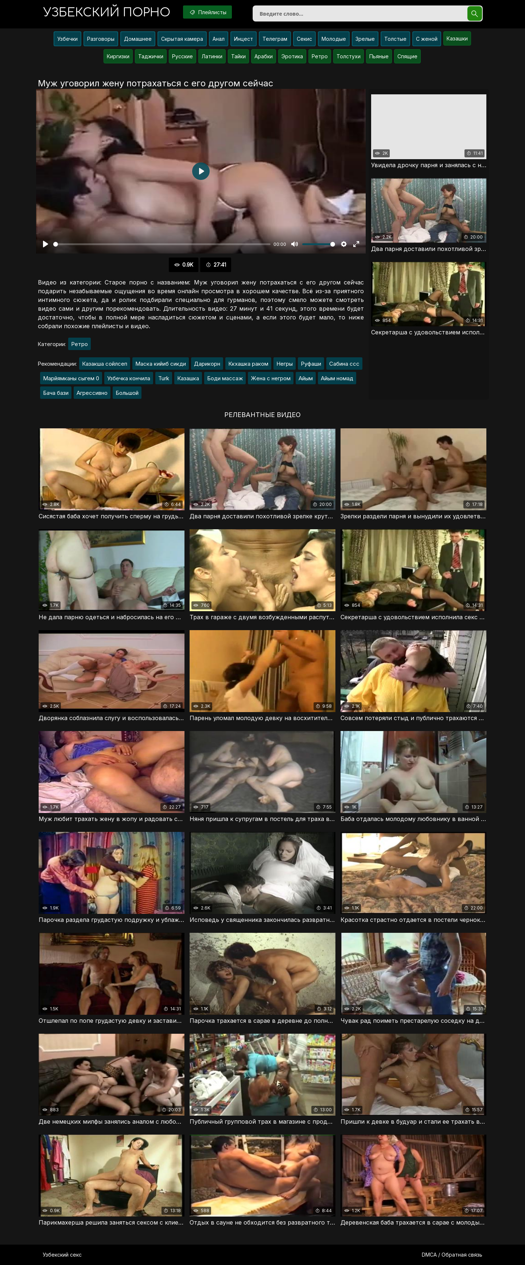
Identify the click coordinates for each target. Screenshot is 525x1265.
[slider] (162, 244)
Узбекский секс (62, 1255)
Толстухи (349, 56)
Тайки (238, 56)
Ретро (320, 56)
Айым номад (337, 378)
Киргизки (118, 56)
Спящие (407, 56)
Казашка (188, 378)
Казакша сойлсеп (104, 363)
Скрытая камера (182, 39)
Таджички (150, 56)
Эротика (292, 56)
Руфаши (311, 363)
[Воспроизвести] (45, 244)
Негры (284, 363)
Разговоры (100, 39)
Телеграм (274, 39)
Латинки (212, 56)
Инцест (243, 39)
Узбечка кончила (128, 378)
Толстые (395, 39)
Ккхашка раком (248, 363)
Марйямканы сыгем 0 (71, 378)
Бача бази (56, 392)
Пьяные (379, 56)
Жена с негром (271, 378)
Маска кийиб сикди (160, 363)
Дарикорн (207, 363)
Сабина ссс (344, 363)
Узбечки (67, 39)
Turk (163, 378)
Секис (304, 39)
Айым (306, 378)
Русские (182, 56)
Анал (219, 39)
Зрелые (365, 39)
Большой (127, 392)
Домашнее (138, 39)
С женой (427, 39)
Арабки (263, 56)
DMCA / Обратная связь (452, 1255)
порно (106, 12)
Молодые (334, 39)
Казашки (457, 38)
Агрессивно (92, 392)
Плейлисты (207, 12)
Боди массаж (225, 378)
